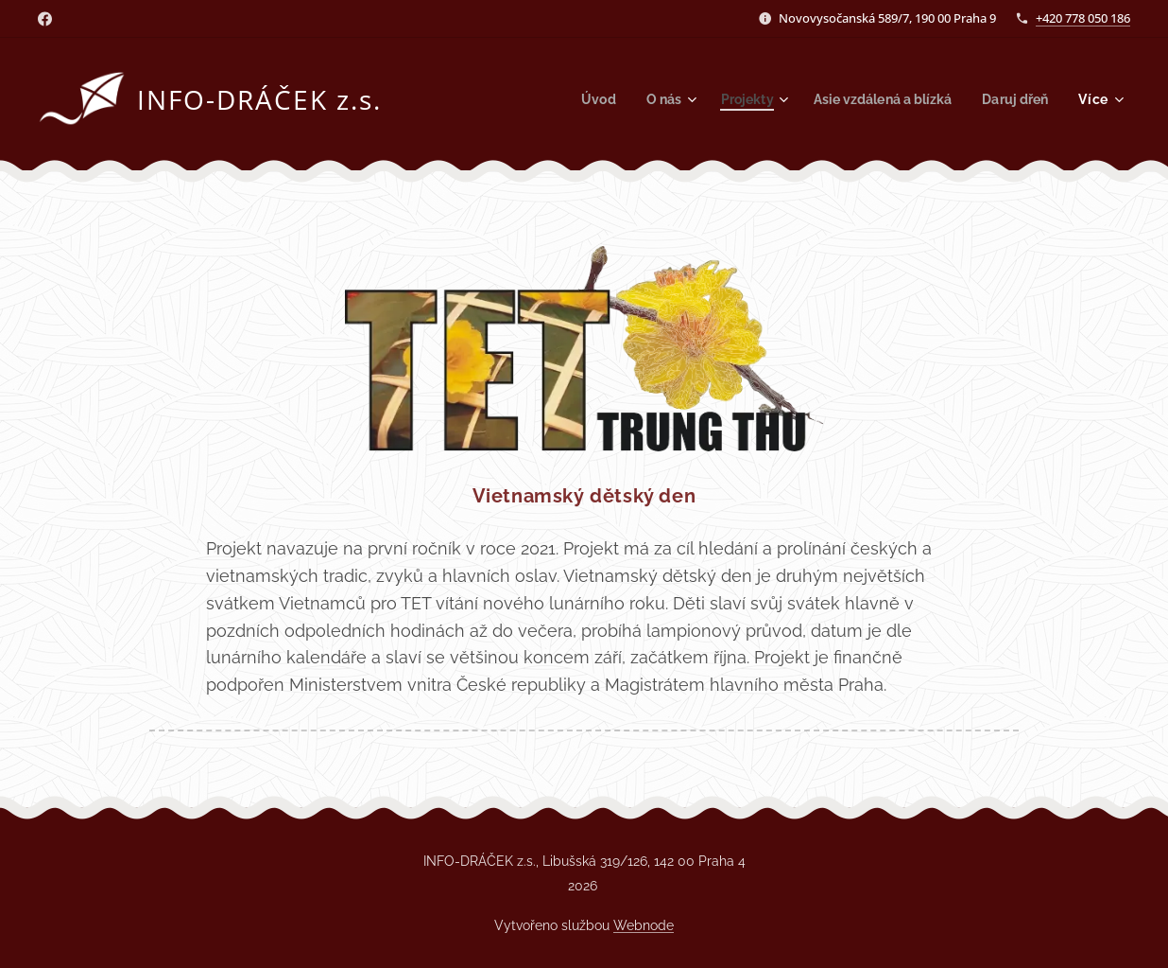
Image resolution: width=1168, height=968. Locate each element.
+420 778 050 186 (1083, 17)
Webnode (643, 925)
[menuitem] (576, 99)
